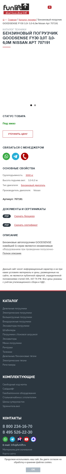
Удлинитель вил (11, 406)
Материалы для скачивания (17, 449)
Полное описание (12, 253)
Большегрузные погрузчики (17, 317)
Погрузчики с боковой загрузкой (20, 334)
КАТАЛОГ (10, 301)
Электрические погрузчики (17, 312)
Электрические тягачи (15, 360)
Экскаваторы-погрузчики (16, 325)
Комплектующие (19, 377)
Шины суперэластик (13, 401)
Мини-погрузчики (12, 343)
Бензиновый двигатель (33, 185)
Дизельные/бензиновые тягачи (19, 356)
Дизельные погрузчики (15, 308)
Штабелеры (9, 330)
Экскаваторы (10, 339)
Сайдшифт (8, 388)
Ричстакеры (9, 364)
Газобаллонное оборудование (19, 393)
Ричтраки (8, 347)
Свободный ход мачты (15, 384)
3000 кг (29, 175)
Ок (33, 470)
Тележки (7, 352)
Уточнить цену (17, 134)
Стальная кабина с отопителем (19, 397)
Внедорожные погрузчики (17, 321)
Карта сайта (9, 453)
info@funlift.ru (18, 445)
